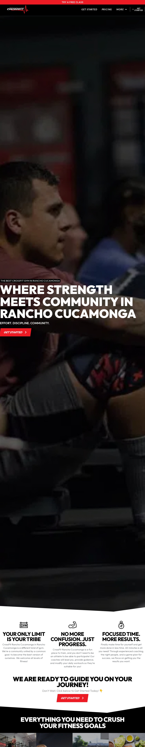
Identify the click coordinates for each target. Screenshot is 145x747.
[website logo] (18, 9)
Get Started (89, 9)
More (121, 9)
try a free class (72, 2)
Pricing (107, 9)
